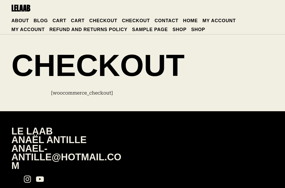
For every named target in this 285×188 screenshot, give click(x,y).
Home (190, 21)
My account (219, 21)
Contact (166, 21)
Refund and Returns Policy (88, 29)
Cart (59, 21)
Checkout (103, 21)
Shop (180, 29)
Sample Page (150, 29)
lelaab (21, 9)
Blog (41, 21)
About (20, 21)
